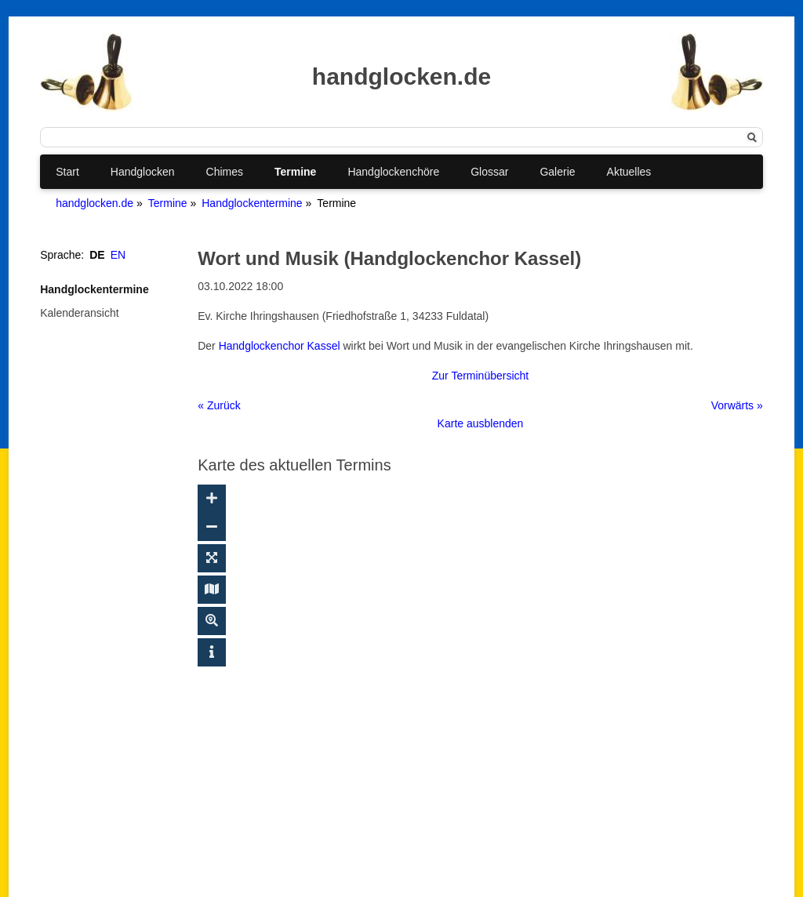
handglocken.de (94, 203)
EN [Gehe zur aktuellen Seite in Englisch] (118, 255)
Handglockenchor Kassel (279, 346)
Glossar (489, 171)
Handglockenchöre (393, 171)
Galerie (557, 171)
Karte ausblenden (481, 423)
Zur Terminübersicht (480, 375)
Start (67, 171)
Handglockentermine (252, 203)
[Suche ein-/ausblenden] (212, 621)
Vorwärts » (737, 405)
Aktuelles (629, 171)
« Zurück (219, 405)
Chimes (224, 171)
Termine (295, 171)
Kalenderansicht (79, 313)
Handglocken (143, 171)
